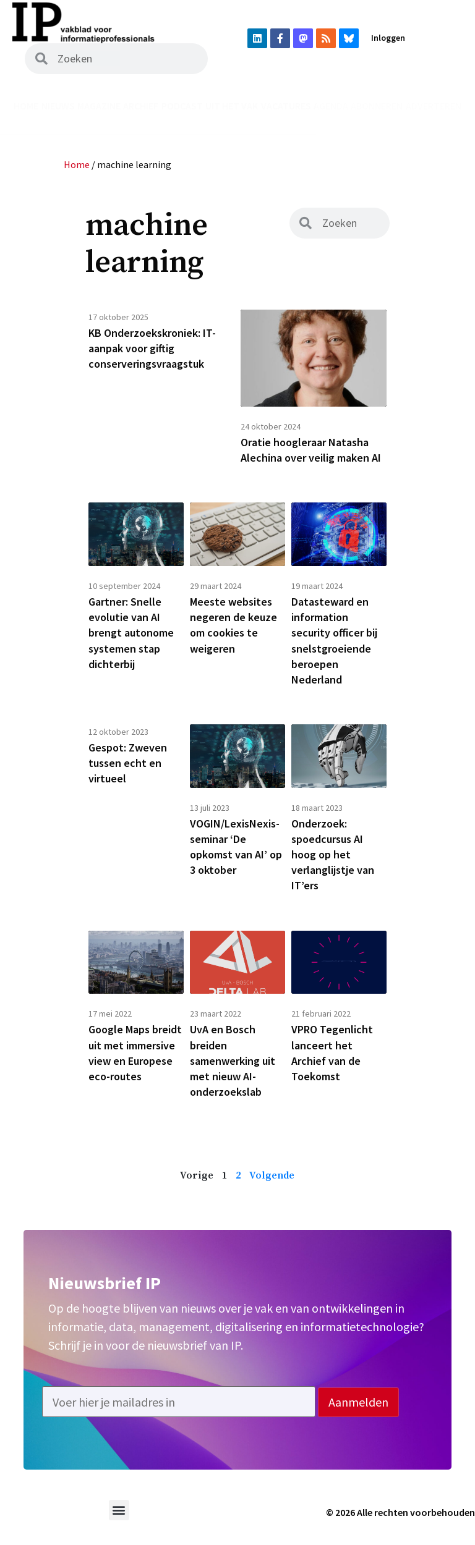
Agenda (331, 105)
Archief (140, 105)
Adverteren (433, 105)
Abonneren (377, 105)
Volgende (271, 1175)
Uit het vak (231, 105)
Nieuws (58, 105)
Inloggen (388, 37)
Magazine (99, 105)
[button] (119, 1510)
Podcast (182, 105)
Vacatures (286, 105)
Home (26, 105)
